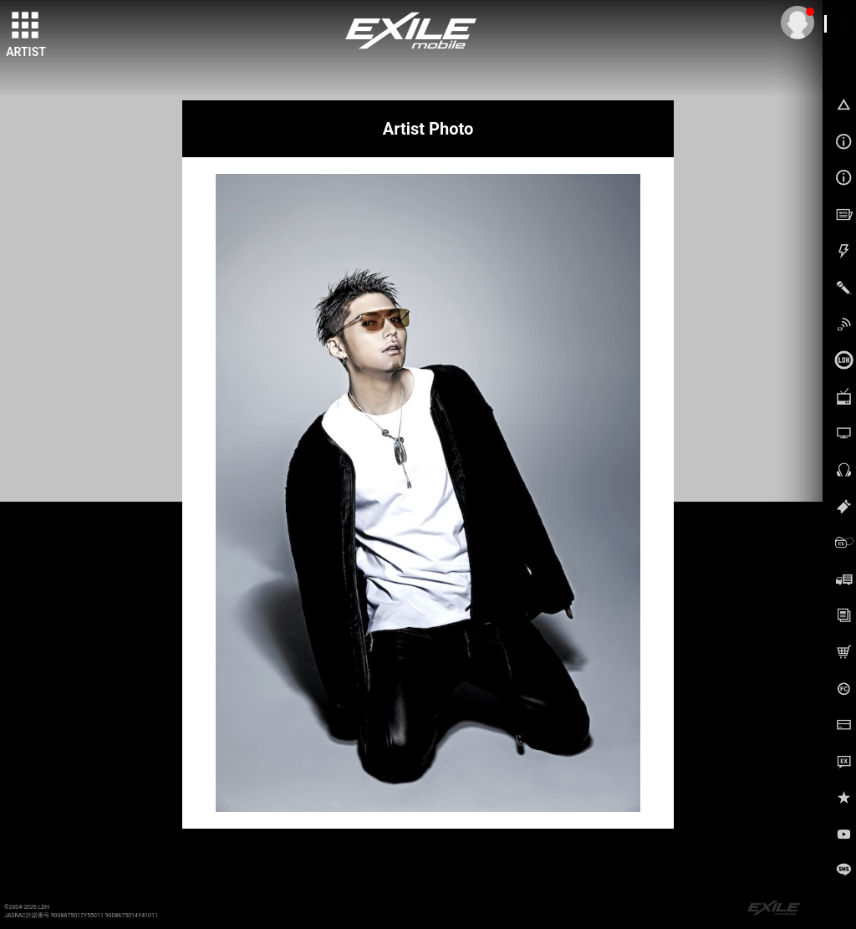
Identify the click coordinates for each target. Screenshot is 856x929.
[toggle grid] (26, 26)
